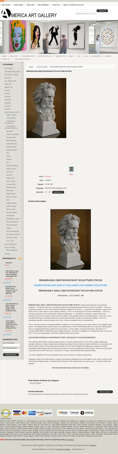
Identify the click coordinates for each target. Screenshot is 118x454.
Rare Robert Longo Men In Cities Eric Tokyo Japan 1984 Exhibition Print (11, 324)
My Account (6, 5)
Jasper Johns (11, 169)
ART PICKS (8, 68)
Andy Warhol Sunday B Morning (11, 127)
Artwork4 (7, 100)
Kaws (8, 156)
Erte (7, 153)
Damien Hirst (11, 184)
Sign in (65, 5)
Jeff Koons (10, 172)
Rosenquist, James (13, 219)
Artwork (7, 93)
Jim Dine (9, 175)
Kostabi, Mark (11, 187)
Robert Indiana (11, 203)
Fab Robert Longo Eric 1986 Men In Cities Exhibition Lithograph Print (12, 273)
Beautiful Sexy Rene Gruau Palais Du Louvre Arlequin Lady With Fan (12, 290)
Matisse (9, 159)
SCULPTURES (9, 247)
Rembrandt (10, 215)
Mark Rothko (10, 194)
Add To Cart (7, 282)
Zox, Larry (10, 241)
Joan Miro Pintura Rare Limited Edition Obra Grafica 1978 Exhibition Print (12, 307)
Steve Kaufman (11, 225)
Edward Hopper (12, 150)
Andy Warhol (10, 118)
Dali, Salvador (11, 140)
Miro (7, 162)
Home (31, 67)
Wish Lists (30, 5)
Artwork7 (7, 109)
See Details (70, 440)
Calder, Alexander (12, 134)
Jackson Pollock (12, 165)
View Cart (56, 5)
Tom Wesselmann (12, 231)
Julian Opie (10, 178)
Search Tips (92, 13)
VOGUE (7, 254)
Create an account (77, 5)
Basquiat (9, 131)
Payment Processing (5, 418)
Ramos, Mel (10, 209)
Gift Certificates (43, 5)
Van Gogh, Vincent (13, 234)
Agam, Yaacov (11, 115)
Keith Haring (10, 181)
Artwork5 (7, 103)
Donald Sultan (11, 147)
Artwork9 (7, 78)
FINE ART (8, 84)
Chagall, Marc (11, 137)
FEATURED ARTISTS (12, 112)
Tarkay (8, 228)
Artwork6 (7, 106)
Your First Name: (9, 343)
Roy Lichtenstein (12, 222)
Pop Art (7, 90)
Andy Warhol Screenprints (9, 122)
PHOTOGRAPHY (10, 244)
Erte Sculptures (11, 250)
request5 (9, 263)
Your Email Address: (10, 348)
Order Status (18, 5)
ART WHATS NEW (11, 75)
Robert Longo (11, 206)
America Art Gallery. (64, 449)
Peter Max (10, 190)
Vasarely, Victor (11, 237)
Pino (8, 200)
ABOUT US (8, 87)
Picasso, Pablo (11, 197)
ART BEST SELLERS (12, 72)
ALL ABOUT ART (10, 81)
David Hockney (11, 144)
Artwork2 (7, 97)
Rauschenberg (11, 212)
